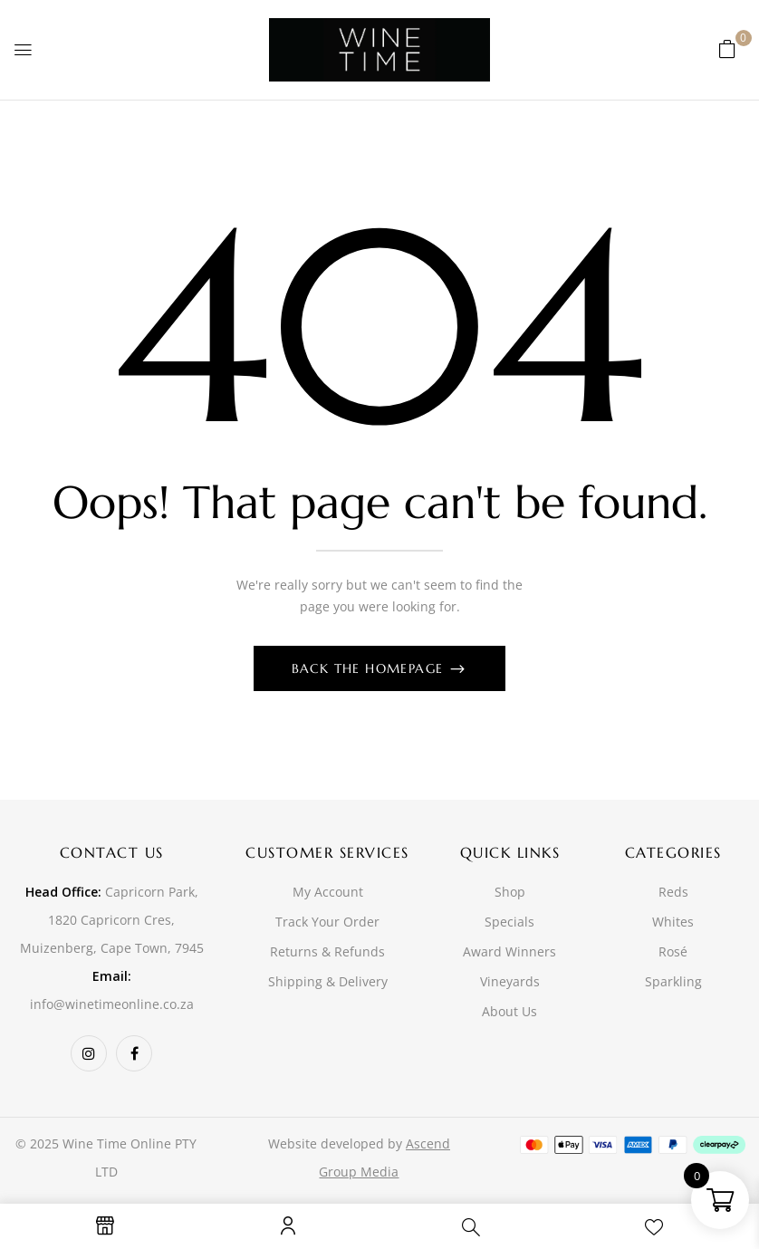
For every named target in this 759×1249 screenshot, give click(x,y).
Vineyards (510, 981)
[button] (727, 48)
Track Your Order (327, 921)
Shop (510, 891)
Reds (673, 891)
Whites (673, 921)
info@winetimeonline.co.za (112, 1004)
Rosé (672, 951)
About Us (509, 1011)
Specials (509, 921)
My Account (328, 891)
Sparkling (673, 981)
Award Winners (509, 951)
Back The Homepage (370, 668)
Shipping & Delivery (328, 981)
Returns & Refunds (327, 951)
